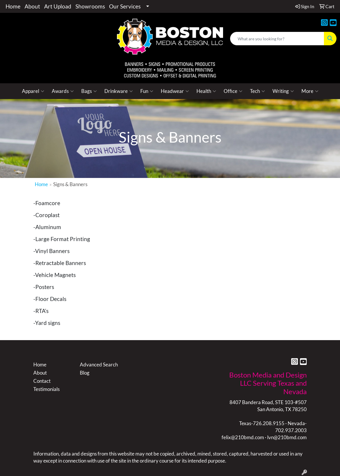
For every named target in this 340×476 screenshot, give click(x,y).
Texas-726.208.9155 (261, 423)
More (309, 91)
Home (13, 6)
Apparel (33, 91)
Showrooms (90, 6)
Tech (257, 91)
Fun (146, 91)
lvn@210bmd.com (287, 437)
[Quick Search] (277, 38)
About (32, 6)
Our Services (125, 6)
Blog (84, 373)
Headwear (175, 91)
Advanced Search (99, 364)
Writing (283, 91)
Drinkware (118, 91)
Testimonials (46, 389)
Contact (42, 381)
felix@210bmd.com (243, 437)
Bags (89, 91)
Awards (63, 91)
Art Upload (57, 6)
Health (206, 91)
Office (233, 91)
